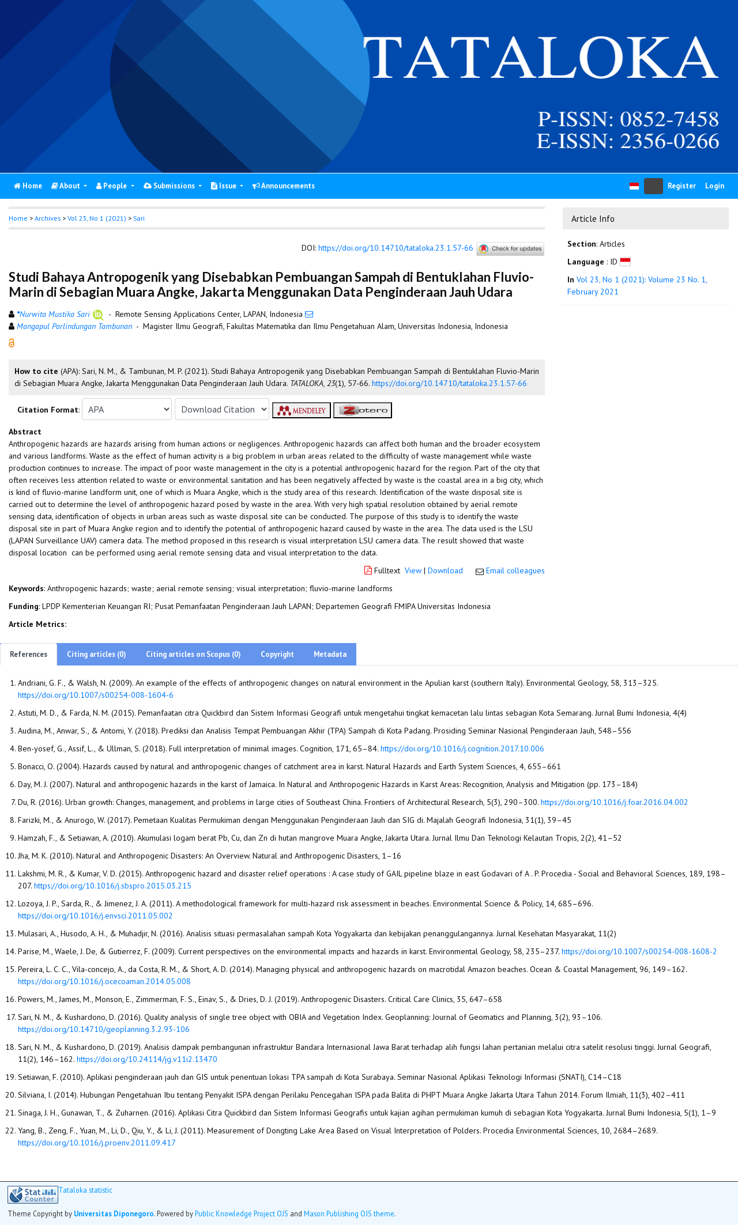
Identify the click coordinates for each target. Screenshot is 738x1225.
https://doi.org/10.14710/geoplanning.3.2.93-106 (104, 1029)
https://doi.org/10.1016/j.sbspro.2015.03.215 (112, 885)
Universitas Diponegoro (114, 1213)
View (413, 570)
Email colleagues (515, 570)
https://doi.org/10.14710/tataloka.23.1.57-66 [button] (449, 383)
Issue (224, 186)
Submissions (170, 186)
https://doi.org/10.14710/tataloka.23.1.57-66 (395, 248)
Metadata (330, 654)
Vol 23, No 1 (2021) (96, 218)
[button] (11, 342)
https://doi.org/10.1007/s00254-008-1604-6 (96, 695)
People (112, 186)
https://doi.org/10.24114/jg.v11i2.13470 (147, 1059)
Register (682, 186)
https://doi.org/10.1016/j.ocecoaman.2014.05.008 (104, 981)
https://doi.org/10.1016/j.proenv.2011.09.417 (97, 1142)
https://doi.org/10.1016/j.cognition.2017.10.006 (462, 748)
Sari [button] (139, 218)
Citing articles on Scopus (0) (193, 654)
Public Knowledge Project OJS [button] (241, 1213)
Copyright (277, 654)
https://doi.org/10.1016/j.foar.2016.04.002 (614, 802)
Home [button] (18, 218)
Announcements (284, 186)
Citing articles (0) (96, 654)
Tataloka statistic (85, 1190)
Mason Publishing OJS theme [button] (349, 1213)
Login (714, 186)
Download (445, 570)
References (28, 654)
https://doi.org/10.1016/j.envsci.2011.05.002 (95, 915)
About (66, 186)
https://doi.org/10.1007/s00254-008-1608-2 (639, 951)
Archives (48, 218)
